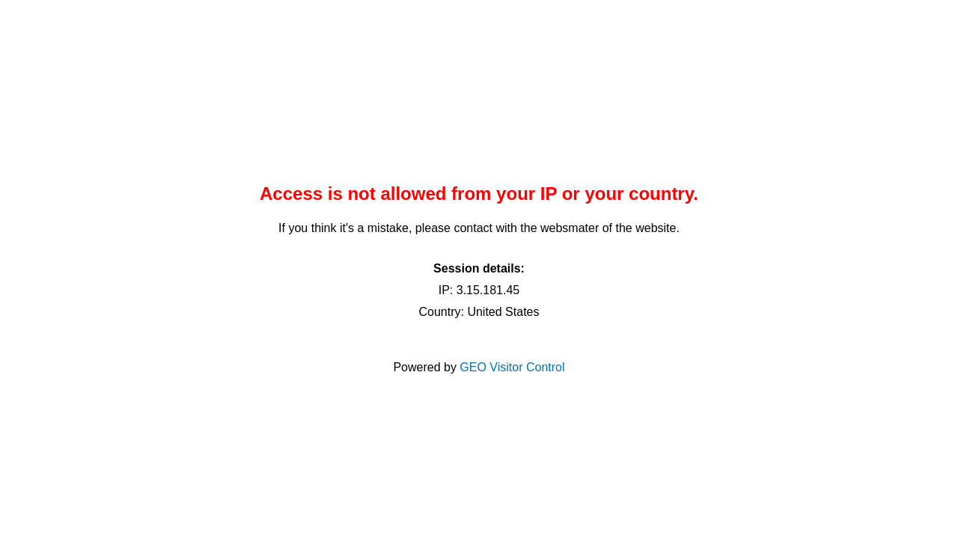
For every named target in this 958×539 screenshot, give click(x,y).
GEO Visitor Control (512, 367)
